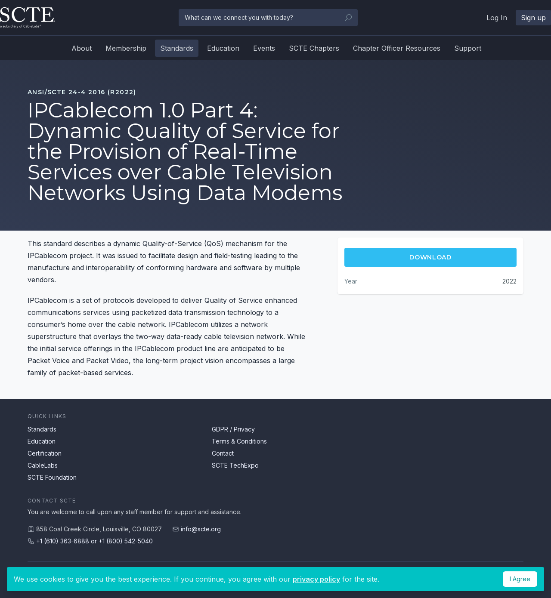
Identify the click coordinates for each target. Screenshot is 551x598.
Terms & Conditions (239, 441)
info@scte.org (201, 529)
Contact (223, 453)
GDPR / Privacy (233, 429)
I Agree (520, 579)
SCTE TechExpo (235, 465)
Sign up (533, 17)
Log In (496, 17)
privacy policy (316, 579)
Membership (125, 48)
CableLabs (43, 465)
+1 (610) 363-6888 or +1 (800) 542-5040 (94, 541)
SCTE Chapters (314, 48)
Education (223, 48)
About (81, 48)
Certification (45, 453)
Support (467, 48)
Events (264, 48)
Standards (176, 48)
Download (430, 257)
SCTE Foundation (52, 477)
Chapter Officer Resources (396, 48)
